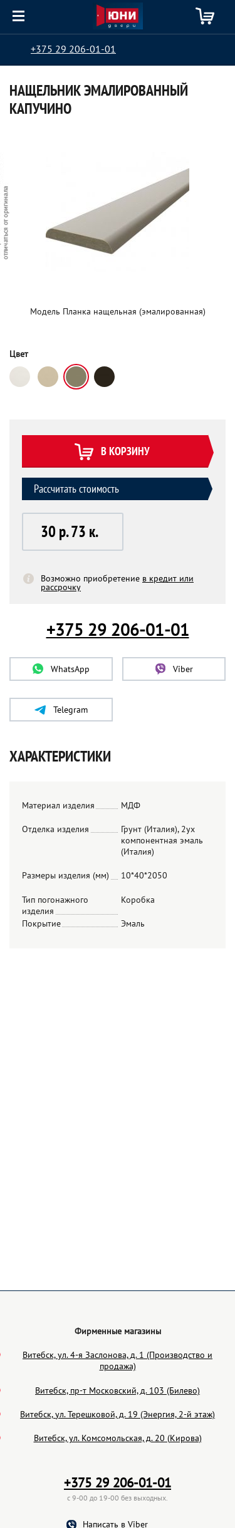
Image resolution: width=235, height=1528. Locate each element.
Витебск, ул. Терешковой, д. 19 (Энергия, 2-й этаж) (117, 1473)
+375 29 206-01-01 (73, 48)
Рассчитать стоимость (76, 488)
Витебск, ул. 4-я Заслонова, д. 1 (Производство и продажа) (117, 1420)
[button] (72, 532)
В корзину (111, 452)
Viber (174, 669)
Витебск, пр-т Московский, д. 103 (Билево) (117, 1449)
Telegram (61, 709)
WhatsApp (61, 669)
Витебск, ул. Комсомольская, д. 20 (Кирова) (118, 1497)
